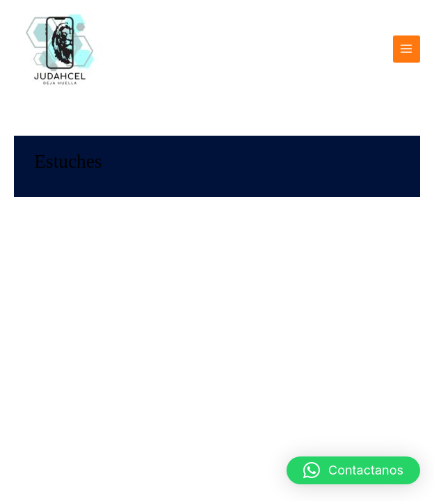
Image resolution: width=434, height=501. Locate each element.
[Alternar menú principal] (406, 49)
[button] (353, 470)
